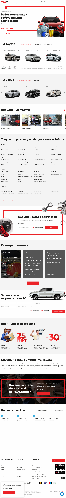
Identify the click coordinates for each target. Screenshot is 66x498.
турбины (53, 162)
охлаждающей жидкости (24, 162)
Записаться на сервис (58, 311)
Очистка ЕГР (21, 191)
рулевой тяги (37, 157)
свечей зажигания (39, 164)
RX (47, 86)
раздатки (36, 171)
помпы (36, 149)
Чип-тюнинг (37, 193)
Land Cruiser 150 (53, 50)
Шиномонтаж (19, 474)
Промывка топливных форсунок (26, 193)
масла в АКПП (21, 149)
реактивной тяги (38, 152)
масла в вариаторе (23, 152)
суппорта (53, 171)
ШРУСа (53, 164)
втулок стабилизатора (7, 157)
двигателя (20, 174)
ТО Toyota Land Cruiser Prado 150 (38, 462)
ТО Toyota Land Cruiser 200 (37, 467)
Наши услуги (20, 459)
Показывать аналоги (39, 227)
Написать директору (58, 460)
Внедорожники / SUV (26, 44)
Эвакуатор (19, 476)
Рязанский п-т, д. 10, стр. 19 (23, 420)
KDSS (2, 174)
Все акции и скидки (33, 283)
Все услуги (7, 200)
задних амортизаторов (7, 162)
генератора (21, 171)
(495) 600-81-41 (23, 1)
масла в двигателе (23, 157)
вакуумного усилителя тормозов (10, 152)
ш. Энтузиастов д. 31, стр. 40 (39, 420)
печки (19, 179)
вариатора (4, 179)
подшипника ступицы (40, 147)
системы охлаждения (40, 181)
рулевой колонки (39, 174)
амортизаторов (5, 147)
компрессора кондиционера (25, 176)
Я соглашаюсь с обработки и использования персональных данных (41, 311)
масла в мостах (22, 159)
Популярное (35, 459)
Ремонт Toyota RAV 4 (36, 478)
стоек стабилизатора (56, 147)
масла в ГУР (21, 154)
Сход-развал (37, 191)
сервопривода (38, 179)
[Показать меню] (64, 2)
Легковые (38, 44)
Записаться (4, 28)
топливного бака (55, 152)
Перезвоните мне (59, 410)
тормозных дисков (56, 157)
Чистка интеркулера (56, 188)
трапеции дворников (56, 174)
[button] (7, 34)
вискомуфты (4, 181)
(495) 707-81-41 (13, 1)
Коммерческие (48, 44)
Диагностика (4, 188)
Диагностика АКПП (6, 191)
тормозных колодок (56, 159)
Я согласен (9, 492)
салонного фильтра (39, 159)
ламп (2, 164)
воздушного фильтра (7, 154)
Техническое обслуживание (22, 462)
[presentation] (1, 56)
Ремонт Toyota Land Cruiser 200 (38, 474)
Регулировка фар (39, 188)
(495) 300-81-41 (34, 1)
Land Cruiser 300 (12, 50)
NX (5, 86)
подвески (20, 181)
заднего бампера (6, 159)
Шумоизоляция (55, 191)
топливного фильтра (56, 154)
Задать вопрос (43, 393)
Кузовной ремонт (5, 171)
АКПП (2, 176)
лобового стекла (22, 147)
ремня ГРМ (37, 154)
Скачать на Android (61, 475)
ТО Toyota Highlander (36, 465)
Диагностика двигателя (7, 193)
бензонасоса (4, 149)
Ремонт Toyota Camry (36, 471)
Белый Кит (63, 491)
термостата (54, 149)
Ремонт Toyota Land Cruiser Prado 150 (39, 476)
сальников (37, 162)
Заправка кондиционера (24, 188)
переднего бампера (23, 164)
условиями (41, 310)
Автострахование (20, 471)
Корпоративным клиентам (22, 469)
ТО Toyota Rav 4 (35, 469)
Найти (51, 227)
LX (26, 86)
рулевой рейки (38, 176)
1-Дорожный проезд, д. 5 (6, 420)
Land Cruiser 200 (32, 50)
